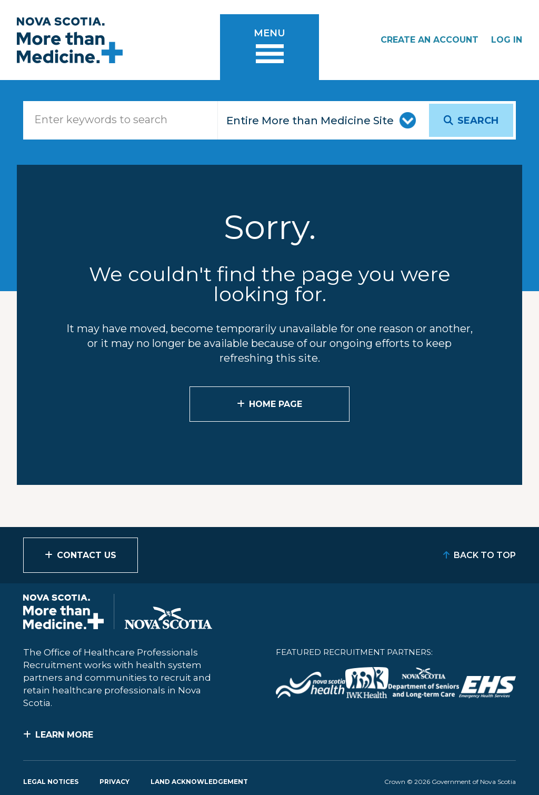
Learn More (64, 735)
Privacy (114, 782)
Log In (506, 40)
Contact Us (86, 555)
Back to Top (485, 555)
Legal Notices (50, 782)
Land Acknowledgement (199, 782)
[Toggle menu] (269, 47)
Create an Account (429, 40)
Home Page (275, 404)
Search (477, 120)
